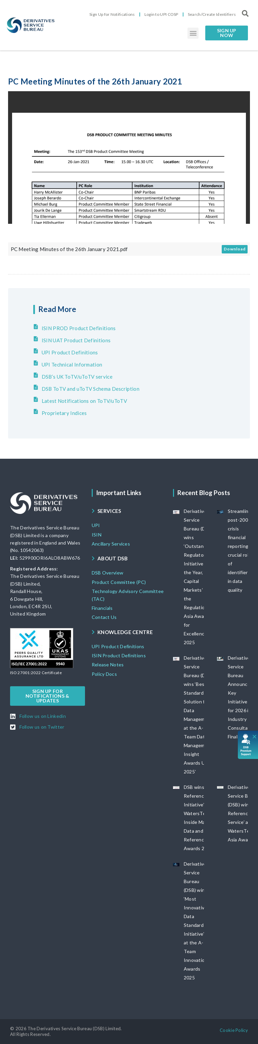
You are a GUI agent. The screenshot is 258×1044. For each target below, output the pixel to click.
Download (235, 248)
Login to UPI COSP (161, 14)
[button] (193, 33)
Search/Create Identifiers (212, 14)
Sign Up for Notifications (112, 14)
